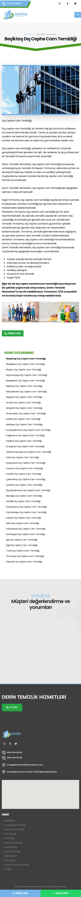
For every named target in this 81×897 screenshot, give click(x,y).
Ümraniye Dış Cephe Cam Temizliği (25, 556)
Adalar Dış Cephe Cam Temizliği (23, 419)
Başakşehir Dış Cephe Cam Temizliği (25, 380)
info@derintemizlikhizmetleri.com (25, 764)
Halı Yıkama (9, 860)
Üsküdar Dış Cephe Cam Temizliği (24, 561)
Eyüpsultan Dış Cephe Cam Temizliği (25, 462)
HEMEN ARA (12, 333)
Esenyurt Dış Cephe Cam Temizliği (24, 468)
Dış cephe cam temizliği (15, 825)
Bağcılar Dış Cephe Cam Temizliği (24, 397)
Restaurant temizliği (13, 843)
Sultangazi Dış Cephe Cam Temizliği (25, 534)
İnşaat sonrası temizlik (14, 829)
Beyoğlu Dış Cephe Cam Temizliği (24, 495)
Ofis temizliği (10, 834)
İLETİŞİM (7, 869)
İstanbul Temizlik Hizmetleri (16, 865)
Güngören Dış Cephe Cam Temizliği (25, 446)
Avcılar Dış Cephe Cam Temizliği (23, 402)
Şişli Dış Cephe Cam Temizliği (21, 545)
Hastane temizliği (12, 851)
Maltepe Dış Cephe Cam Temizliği (24, 424)
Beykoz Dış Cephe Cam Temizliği (23, 369)
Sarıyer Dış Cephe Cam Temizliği (23, 517)
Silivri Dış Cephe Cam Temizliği (22, 523)
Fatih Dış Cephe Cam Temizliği (22, 457)
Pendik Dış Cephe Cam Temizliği (23, 501)
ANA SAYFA (29, 34)
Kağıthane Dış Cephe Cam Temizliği (25, 435)
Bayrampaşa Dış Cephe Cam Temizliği (26, 375)
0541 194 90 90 (14, 3)
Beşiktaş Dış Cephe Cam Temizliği (26, 358)
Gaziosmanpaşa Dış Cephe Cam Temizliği (28, 451)
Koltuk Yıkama (10, 856)
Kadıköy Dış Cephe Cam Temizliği (24, 440)
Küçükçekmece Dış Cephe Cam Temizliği (28, 430)
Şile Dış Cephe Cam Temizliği (21, 539)
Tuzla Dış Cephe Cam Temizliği (22, 550)
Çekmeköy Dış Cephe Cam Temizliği (25, 479)
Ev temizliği (9, 838)
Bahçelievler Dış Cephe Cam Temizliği (26, 391)
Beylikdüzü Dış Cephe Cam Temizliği (25, 364)
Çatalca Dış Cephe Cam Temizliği (24, 484)
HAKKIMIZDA (9, 820)
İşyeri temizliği (10, 847)
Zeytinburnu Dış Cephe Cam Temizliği (26, 506)
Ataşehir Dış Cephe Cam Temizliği (24, 408)
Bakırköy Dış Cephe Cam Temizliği (24, 386)
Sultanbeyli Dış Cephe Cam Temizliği (25, 528)
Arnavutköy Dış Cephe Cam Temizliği (26, 413)
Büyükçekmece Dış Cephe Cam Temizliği (28, 490)
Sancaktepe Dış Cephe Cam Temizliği (26, 512)
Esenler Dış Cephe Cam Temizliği (23, 473)
